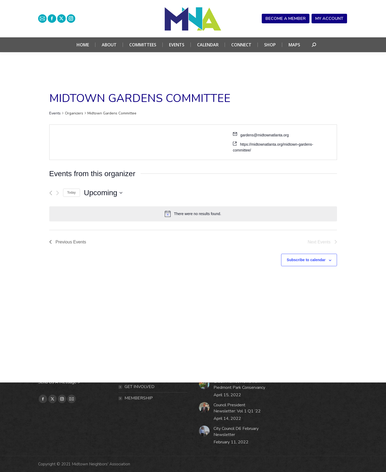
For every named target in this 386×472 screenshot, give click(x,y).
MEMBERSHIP (139, 398)
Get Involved (139, 387)
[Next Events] (57, 192)
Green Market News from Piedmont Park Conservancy (239, 384)
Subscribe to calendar (306, 260)
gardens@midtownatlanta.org (264, 135)
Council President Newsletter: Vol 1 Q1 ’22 (237, 408)
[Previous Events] (50, 192)
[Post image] (204, 384)
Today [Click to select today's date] (71, 192)
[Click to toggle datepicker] (103, 193)
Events (55, 113)
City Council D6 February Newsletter (236, 432)
